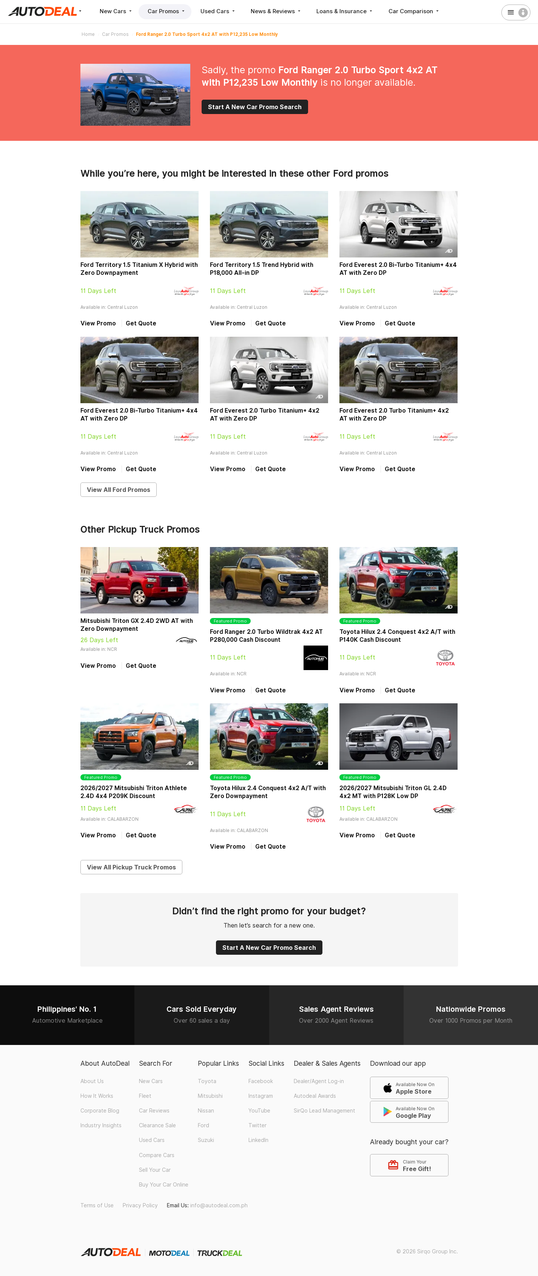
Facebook (260, 1081)
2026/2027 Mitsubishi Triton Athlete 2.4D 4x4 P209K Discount (133, 792)
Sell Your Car (155, 1170)
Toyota (207, 1081)
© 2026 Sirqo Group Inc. (427, 1251)
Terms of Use (97, 1205)
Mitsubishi (210, 1096)
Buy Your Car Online (163, 1185)
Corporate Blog (99, 1111)
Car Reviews (154, 1111)
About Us (92, 1081)
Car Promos (168, 11)
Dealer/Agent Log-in (319, 1081)
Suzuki (206, 1140)
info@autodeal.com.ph (219, 1205)
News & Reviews (280, 11)
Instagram (260, 1096)
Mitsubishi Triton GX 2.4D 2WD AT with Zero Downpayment (136, 624)
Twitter (257, 1125)
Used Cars (221, 11)
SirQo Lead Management (324, 1111)
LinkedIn (258, 1140)
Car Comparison (419, 11)
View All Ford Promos (118, 489)
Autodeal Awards (315, 1096)
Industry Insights (101, 1125)
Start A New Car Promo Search (255, 107)
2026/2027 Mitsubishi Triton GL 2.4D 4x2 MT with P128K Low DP (393, 792)
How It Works (96, 1096)
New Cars (117, 11)
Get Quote (141, 323)
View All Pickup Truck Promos (131, 867)
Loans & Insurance (349, 11)
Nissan (206, 1111)
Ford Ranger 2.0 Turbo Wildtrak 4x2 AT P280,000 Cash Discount (266, 635)
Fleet (145, 1096)
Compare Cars (156, 1155)
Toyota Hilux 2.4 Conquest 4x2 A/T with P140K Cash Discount (397, 635)
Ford (203, 1125)
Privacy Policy (140, 1205)
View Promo (98, 323)
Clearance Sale (157, 1125)
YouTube (259, 1111)
